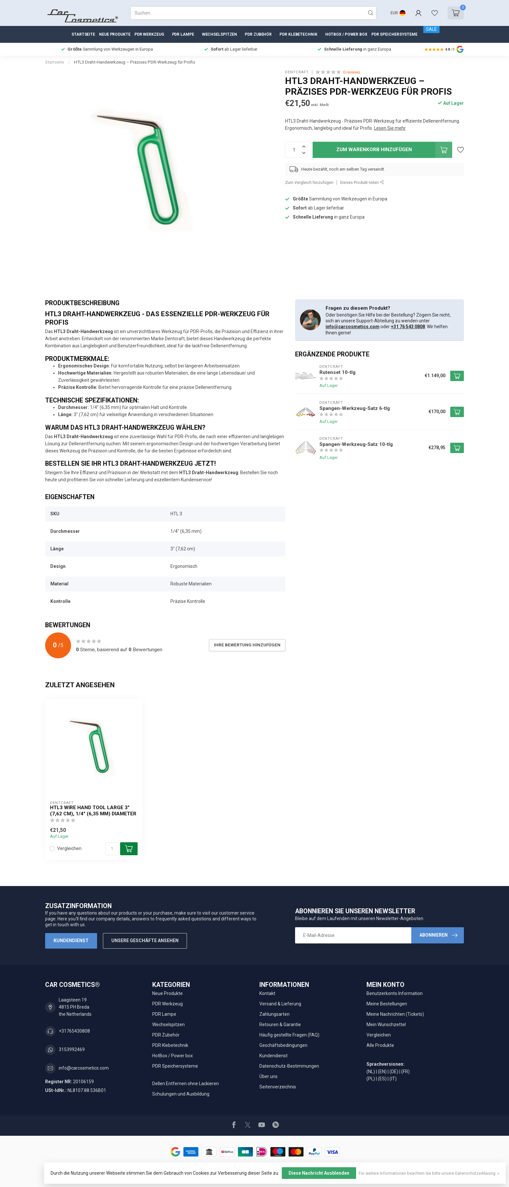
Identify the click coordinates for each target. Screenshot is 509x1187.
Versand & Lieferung (280, 1003)
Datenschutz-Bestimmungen (289, 1066)
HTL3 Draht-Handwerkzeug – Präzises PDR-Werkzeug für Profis (134, 62)
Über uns (268, 1076)
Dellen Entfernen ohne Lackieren (185, 1083)
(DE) (394, 1071)
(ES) (382, 1078)
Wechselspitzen (219, 34)
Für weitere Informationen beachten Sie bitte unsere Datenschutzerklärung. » (429, 1173)
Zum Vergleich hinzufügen (309, 182)
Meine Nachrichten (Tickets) (395, 1014)
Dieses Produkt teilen (362, 182)
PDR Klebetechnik (298, 34)
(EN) (382, 1071)
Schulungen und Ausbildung (180, 1094)
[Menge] (112, 848)
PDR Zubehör (258, 34)
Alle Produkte (380, 1045)
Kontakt (267, 993)
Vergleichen (69, 848)
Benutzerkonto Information (394, 993)
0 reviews (351, 72)
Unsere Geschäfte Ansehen (145, 940)
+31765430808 (74, 1031)
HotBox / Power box (346, 34)
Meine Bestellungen (386, 1003)
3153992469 (72, 1049)
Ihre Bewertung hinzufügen (247, 644)
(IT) (393, 1078)
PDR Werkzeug (149, 34)
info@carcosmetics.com (352, 326)
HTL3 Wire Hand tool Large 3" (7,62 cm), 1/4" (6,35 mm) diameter (93, 810)
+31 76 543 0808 (408, 326)
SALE (431, 29)
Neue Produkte (114, 34)
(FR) (405, 1071)
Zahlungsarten (274, 1014)
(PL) (370, 1078)
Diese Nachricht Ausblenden (319, 1173)
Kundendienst (71, 940)
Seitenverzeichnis (277, 1086)
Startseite (83, 34)
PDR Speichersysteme (394, 34)
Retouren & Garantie (280, 1024)
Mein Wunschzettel (386, 1024)
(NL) (370, 1071)
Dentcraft (297, 72)
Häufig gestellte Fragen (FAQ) (289, 1034)
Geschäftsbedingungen (283, 1045)
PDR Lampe (183, 34)
